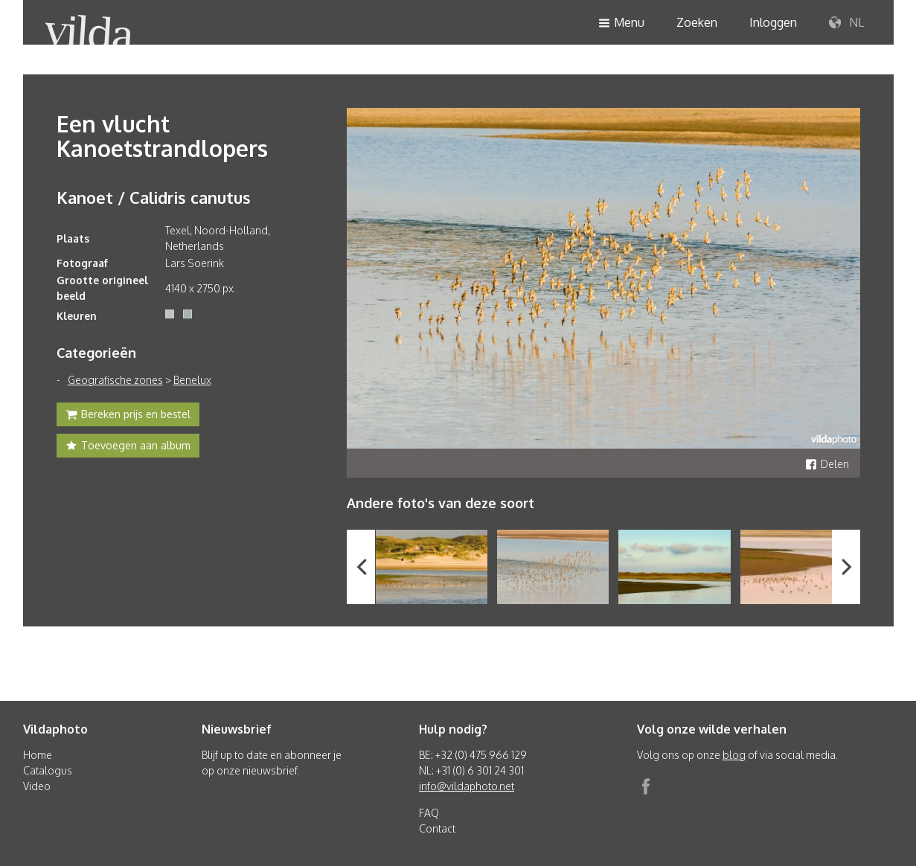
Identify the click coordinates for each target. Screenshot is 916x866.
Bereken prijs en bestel (127, 416)
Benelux (192, 379)
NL (846, 23)
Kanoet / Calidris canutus (154, 197)
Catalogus (47, 770)
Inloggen (773, 22)
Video (37, 786)
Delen (827, 464)
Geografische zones (115, 379)
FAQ (429, 812)
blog (734, 754)
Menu (621, 23)
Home (37, 754)
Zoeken (696, 22)
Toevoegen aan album (127, 447)
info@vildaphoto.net (466, 786)
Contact (437, 828)
